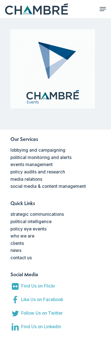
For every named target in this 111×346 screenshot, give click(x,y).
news (15, 250)
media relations (26, 179)
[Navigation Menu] (103, 9)
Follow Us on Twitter (42, 313)
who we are (22, 236)
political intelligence (31, 221)
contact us (21, 257)
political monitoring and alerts (41, 157)
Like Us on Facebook (42, 299)
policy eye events (28, 229)
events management (31, 164)
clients (17, 243)
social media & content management (48, 186)
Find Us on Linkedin (41, 326)
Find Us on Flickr (38, 286)
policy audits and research (37, 172)
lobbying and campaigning (37, 150)
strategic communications (37, 214)
